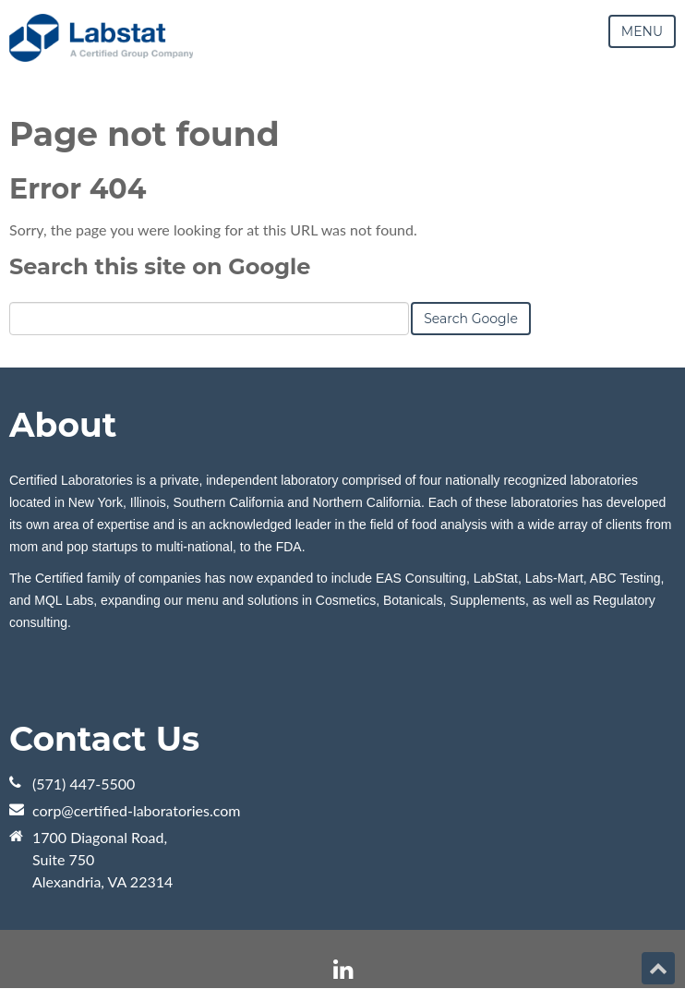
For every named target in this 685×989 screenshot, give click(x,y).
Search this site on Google (159, 266)
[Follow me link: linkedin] (343, 970)
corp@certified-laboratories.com (136, 810)
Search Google (471, 318)
